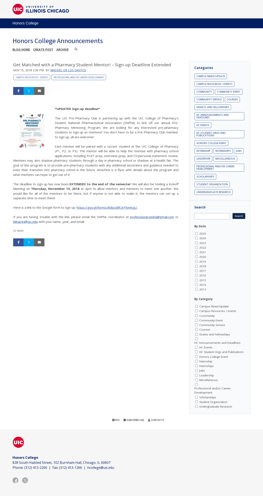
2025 (202, 233)
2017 (202, 271)
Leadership (203, 158)
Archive (62, 49)
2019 (202, 261)
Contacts (156, 420)
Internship (203, 151)
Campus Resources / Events (32, 77)
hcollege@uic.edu (100, 467)
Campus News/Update (210, 76)
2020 (202, 257)
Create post (43, 49)
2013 (202, 289)
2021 (202, 252)
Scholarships (205, 176)
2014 (202, 285)
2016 (202, 275)
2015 (202, 280)
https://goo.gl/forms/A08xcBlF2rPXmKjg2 (107, 207)
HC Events (202, 125)
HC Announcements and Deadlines (212, 116)
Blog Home (21, 49)
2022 (202, 247)
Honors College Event (211, 143)
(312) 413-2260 (35, 467)
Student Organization (212, 184)
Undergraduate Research (213, 192)
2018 (202, 266)
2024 (202, 238)
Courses (232, 99)
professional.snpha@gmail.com (152, 217)
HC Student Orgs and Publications (211, 134)
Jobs (239, 151)
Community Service (209, 99)
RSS (116, 420)
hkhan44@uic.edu (25, 222)
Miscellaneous (225, 158)
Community (204, 91)
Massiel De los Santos (68, 70)
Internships (223, 151)
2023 (202, 243)
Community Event (228, 91)
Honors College (25, 23)
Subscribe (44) (134, 420)
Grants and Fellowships (212, 107)
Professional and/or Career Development (79, 77)
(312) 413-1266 (70, 467)
